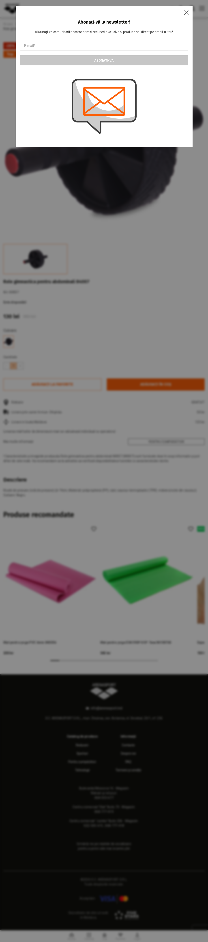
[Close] (186, 12)
